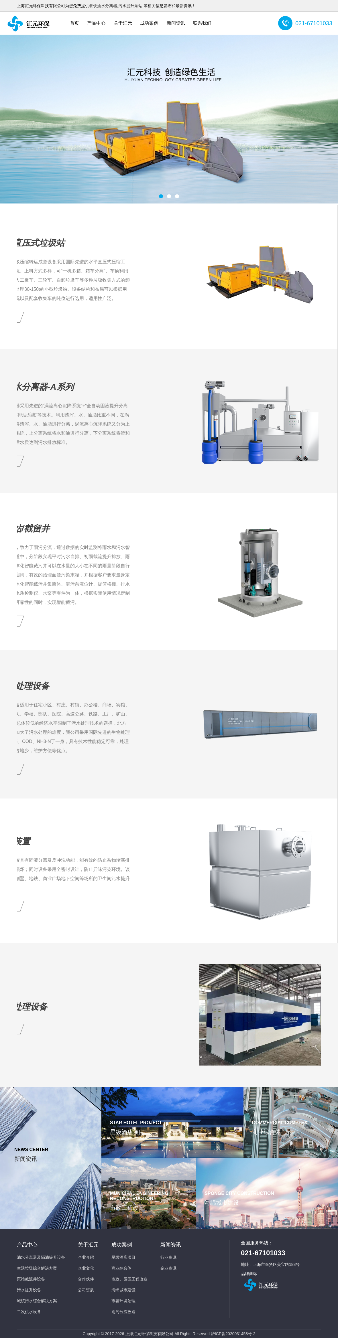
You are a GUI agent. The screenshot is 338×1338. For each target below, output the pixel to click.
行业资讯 (168, 1257)
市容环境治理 (123, 1301)
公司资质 (86, 1290)
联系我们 (202, 23)
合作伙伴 (86, 1279)
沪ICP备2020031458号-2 (233, 1333)
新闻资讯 (176, 23)
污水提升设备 (29, 1290)
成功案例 (149, 23)
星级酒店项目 (123, 1257)
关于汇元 (123, 23)
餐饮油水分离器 (103, 5)
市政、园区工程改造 (129, 1279)
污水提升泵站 (130, 5)
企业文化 (86, 1268)
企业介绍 (86, 1257)
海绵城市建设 (123, 1290)
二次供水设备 (29, 1311)
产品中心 (96, 23)
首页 (74, 23)
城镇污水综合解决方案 (37, 1301)
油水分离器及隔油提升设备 (41, 1257)
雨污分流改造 (123, 1311)
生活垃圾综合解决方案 (37, 1268)
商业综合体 (121, 1268)
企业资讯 (168, 1268)
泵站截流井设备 (31, 1279)
